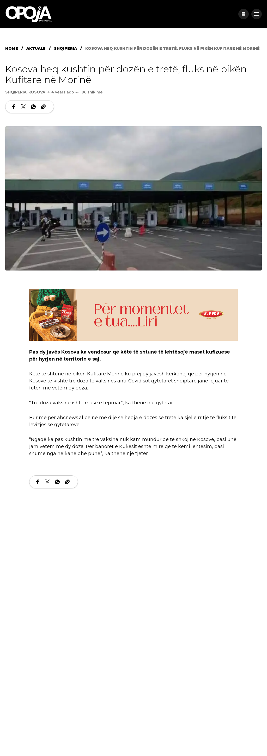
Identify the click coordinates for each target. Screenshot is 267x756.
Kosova (36, 92)
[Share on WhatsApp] (33, 107)
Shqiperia (65, 48)
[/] (243, 14)
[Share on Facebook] (14, 107)
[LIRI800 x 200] (133, 314)
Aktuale (36, 48)
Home (11, 48)
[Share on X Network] (23, 107)
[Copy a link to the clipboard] (43, 107)
